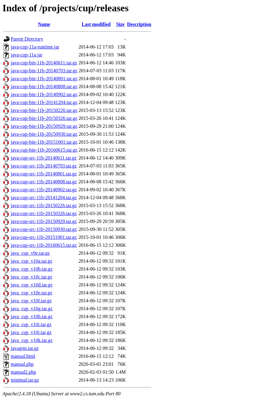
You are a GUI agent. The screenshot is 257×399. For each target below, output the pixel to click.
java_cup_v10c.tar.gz (31, 276)
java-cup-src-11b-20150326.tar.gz (44, 213)
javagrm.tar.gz (25, 348)
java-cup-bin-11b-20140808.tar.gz (44, 86)
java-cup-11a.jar (26, 54)
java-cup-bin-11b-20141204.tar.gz (44, 102)
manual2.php (23, 372)
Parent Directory (27, 38)
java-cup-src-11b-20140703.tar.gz (44, 165)
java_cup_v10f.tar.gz (31, 300)
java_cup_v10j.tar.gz (31, 332)
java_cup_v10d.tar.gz (32, 284)
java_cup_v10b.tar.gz (32, 268)
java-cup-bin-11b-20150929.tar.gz (44, 126)
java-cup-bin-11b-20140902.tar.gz (44, 94)
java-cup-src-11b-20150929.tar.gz (44, 221)
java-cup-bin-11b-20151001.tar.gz (44, 142)
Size (120, 24)
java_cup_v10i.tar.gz (31, 324)
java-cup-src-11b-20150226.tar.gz (44, 205)
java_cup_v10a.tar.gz (31, 261)
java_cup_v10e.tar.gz (31, 292)
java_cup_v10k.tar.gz (32, 340)
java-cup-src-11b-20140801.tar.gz (44, 173)
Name (44, 24)
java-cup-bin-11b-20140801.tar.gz (44, 78)
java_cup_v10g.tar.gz (32, 308)
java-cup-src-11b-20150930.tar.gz (44, 229)
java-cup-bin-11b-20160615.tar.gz (44, 150)
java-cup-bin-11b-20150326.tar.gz (44, 118)
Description (139, 24)
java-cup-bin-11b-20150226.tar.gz (44, 110)
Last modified (96, 24)
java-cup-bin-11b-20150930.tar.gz (44, 134)
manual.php (22, 364)
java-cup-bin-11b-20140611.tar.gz (44, 62)
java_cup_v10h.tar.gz (32, 316)
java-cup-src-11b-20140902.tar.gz (44, 189)
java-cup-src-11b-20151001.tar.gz (44, 237)
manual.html (23, 356)
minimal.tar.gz (25, 380)
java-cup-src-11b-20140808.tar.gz (44, 181)
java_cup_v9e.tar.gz (30, 253)
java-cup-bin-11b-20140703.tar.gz (44, 70)
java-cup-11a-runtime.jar (35, 46)
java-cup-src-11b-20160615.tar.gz (44, 245)
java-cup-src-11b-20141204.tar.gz (44, 197)
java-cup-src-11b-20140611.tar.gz (44, 157)
